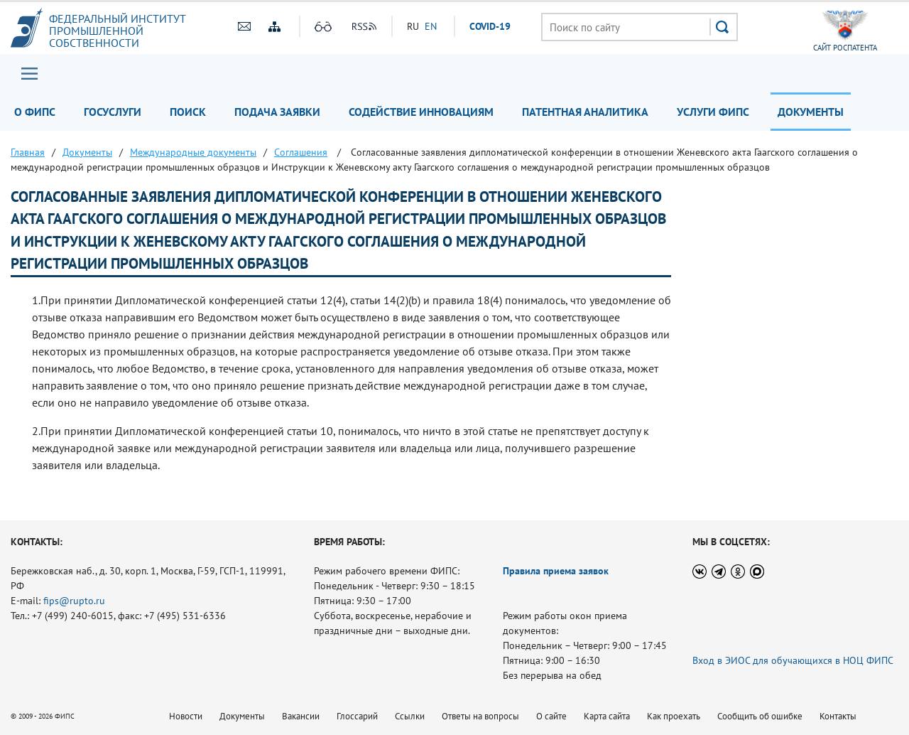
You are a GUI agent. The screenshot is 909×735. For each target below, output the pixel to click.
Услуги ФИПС (713, 111)
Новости (185, 716)
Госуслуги (112, 111)
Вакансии (301, 716)
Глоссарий (357, 716)
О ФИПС (34, 111)
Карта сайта (607, 716)
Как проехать (673, 716)
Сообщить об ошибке (759, 716)
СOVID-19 (490, 26)
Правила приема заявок (556, 570)
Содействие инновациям (421, 111)
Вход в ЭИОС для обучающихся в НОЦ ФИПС (792, 660)
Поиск (188, 111)
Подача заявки (277, 111)
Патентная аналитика (585, 111)
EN (431, 26)
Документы (811, 111)
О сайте (551, 716)
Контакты (838, 716)
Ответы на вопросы (480, 716)
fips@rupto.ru (74, 600)
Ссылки (410, 716)
